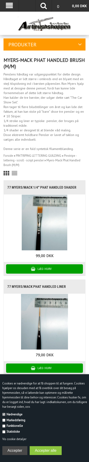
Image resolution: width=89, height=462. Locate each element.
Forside (8, 156)
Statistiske (13, 432)
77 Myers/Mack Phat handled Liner (36, 287)
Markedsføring (16, 420)
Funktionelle (15, 426)
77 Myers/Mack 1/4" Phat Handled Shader (41, 187)
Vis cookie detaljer (14, 439)
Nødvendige (14, 414)
